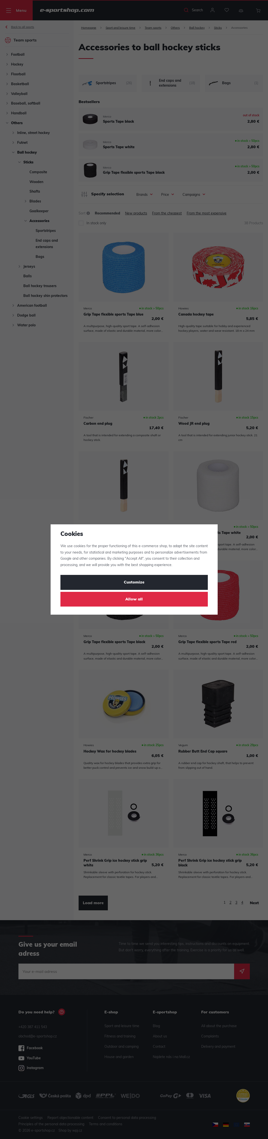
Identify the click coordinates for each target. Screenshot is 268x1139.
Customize (134, 582)
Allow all (134, 599)
